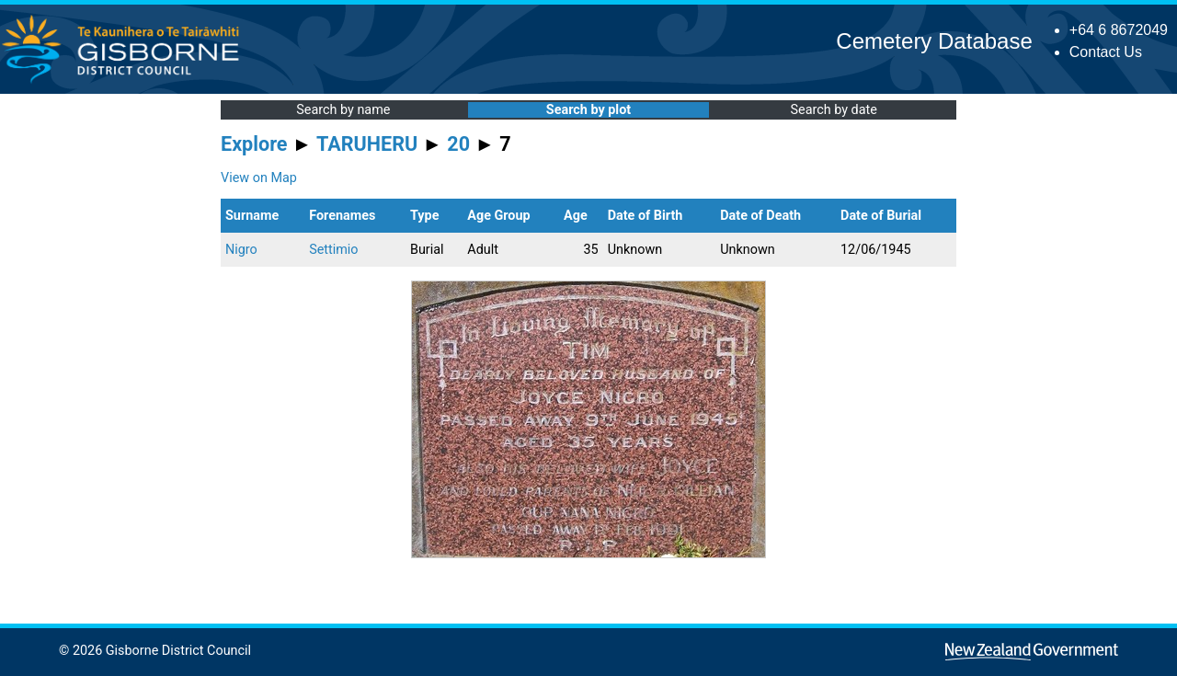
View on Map (259, 178)
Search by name (343, 110)
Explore (254, 143)
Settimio (333, 250)
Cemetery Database (934, 41)
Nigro (241, 250)
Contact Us (1105, 52)
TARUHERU (366, 143)
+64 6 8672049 (1118, 30)
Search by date (833, 110)
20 (458, 143)
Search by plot (588, 110)
